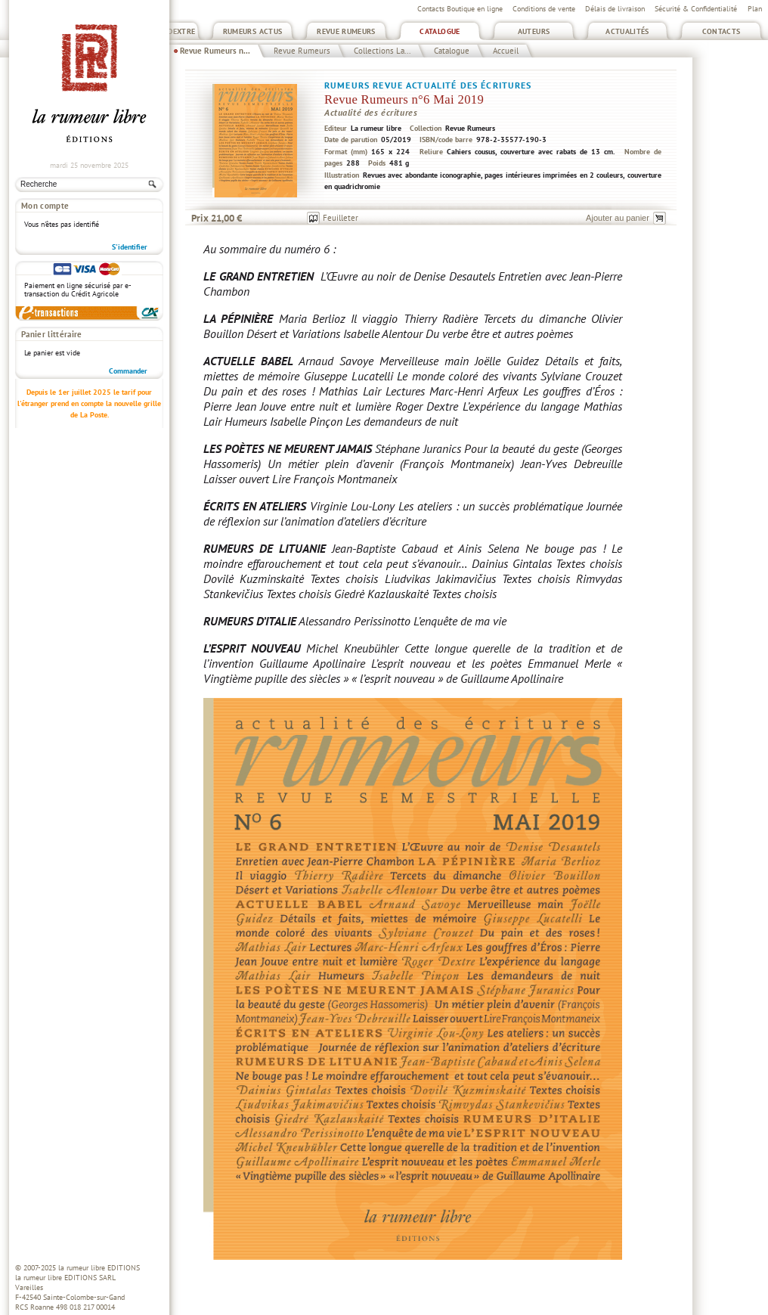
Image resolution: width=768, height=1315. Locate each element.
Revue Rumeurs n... (215, 50)
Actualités (627, 31)
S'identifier (129, 247)
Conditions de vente (544, 9)
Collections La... (382, 50)
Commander (128, 371)
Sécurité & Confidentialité (696, 9)
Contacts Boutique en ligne (460, 9)
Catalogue (440, 31)
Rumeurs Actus (253, 31)
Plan (755, 9)
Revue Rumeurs (346, 31)
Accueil (506, 50)
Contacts (721, 31)
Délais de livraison (615, 9)
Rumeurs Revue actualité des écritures (428, 85)
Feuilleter (340, 217)
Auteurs (534, 31)
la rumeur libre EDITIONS (99, 1268)
